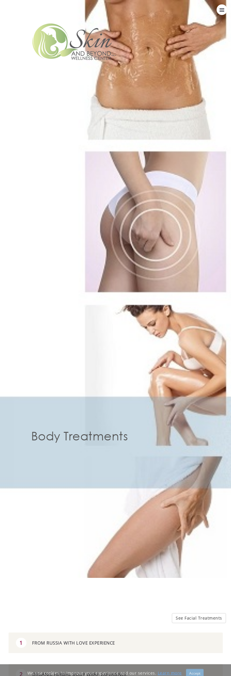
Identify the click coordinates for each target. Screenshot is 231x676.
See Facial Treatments (199, 618)
